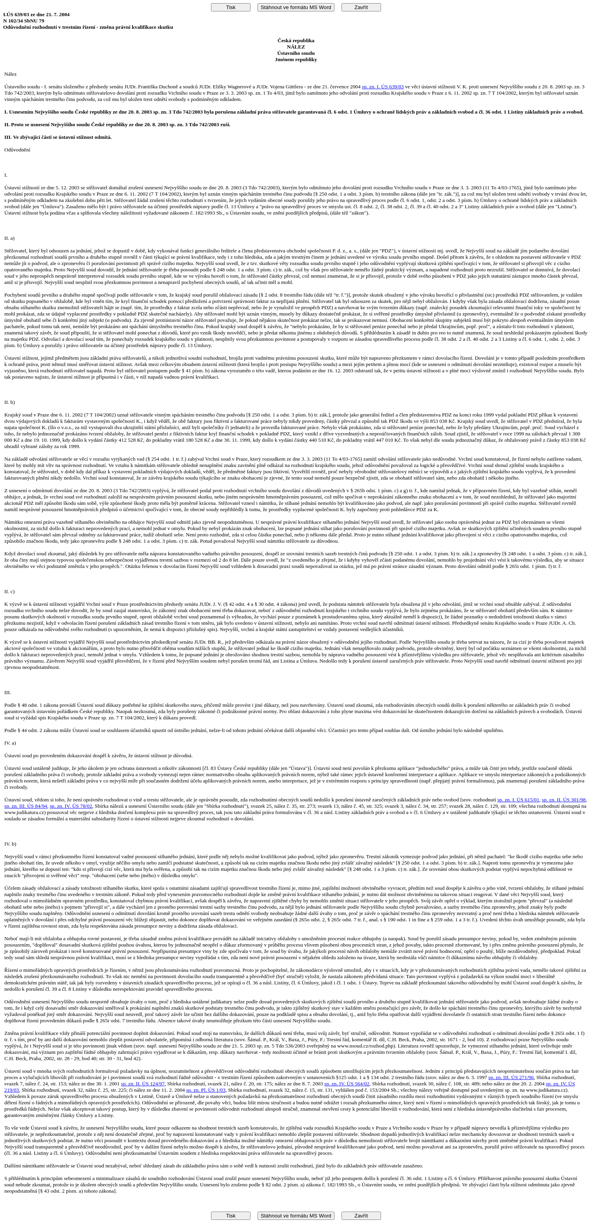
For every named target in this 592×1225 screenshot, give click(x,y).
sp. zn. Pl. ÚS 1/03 (206, 1090)
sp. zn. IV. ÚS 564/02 (346, 1084)
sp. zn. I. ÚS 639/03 (383, 87)
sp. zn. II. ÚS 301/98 (564, 800)
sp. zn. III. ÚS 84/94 (25, 806)
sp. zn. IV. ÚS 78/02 (71, 806)
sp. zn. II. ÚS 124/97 (143, 1084)
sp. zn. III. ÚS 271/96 (511, 1077)
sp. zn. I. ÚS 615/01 (518, 800)
